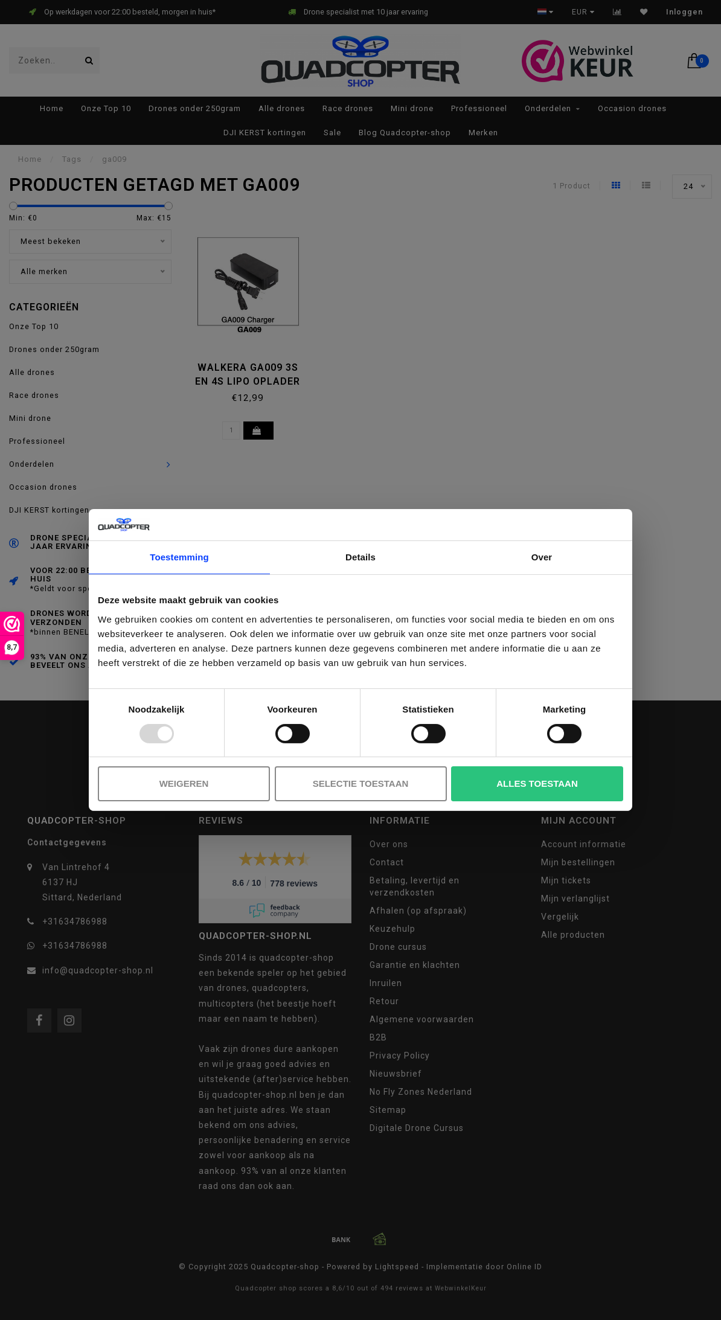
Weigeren (184, 783)
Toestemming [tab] (179, 557)
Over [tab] (542, 557)
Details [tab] (360, 557)
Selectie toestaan (361, 783)
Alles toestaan (536, 783)
